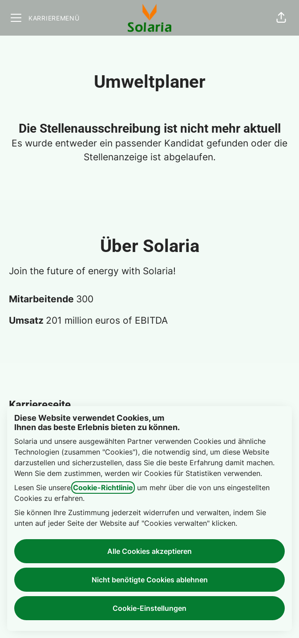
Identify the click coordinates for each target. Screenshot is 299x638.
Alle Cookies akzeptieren (149, 551)
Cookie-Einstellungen (149, 608)
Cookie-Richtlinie (103, 487)
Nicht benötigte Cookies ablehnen (150, 579)
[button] (281, 17)
